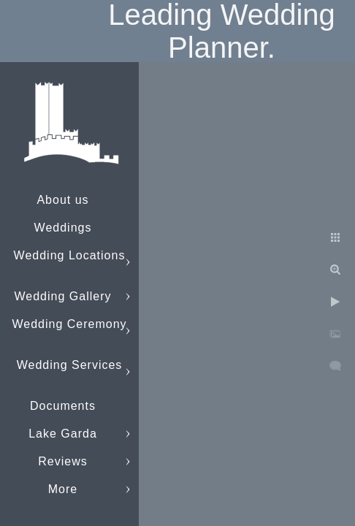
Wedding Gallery (63, 296)
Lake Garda (62, 433)
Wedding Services (70, 365)
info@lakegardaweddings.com (99, 489)
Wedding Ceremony (69, 324)
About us (62, 200)
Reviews (62, 461)
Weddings (63, 227)
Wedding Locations (70, 255)
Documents (63, 406)
